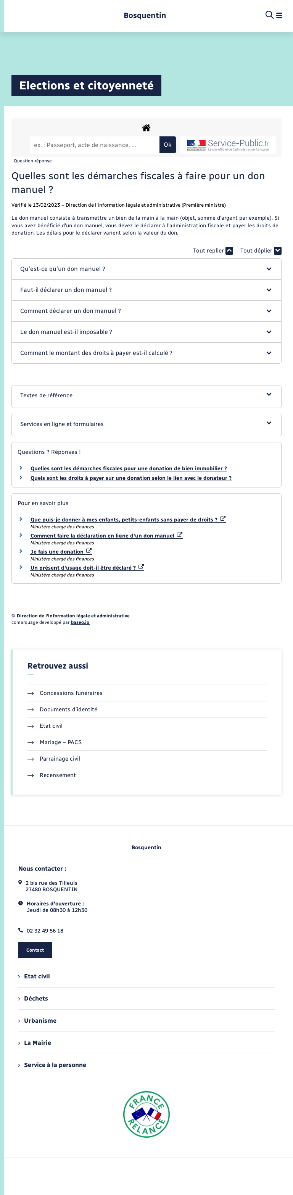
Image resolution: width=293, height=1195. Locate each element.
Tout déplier (261, 251)
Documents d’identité (62, 709)
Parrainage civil (53, 758)
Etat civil (45, 725)
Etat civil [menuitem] (34, 976)
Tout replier (213, 251)
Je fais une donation (61, 552)
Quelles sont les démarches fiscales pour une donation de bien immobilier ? (129, 468)
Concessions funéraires (65, 693)
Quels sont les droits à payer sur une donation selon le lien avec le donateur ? (131, 478)
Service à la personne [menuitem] (52, 1065)
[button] (146, 269)
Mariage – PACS (54, 742)
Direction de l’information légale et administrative (73, 616)
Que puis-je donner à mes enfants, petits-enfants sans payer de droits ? (128, 520)
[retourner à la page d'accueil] (145, 15)
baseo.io (80, 622)
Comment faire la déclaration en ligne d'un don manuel (106, 536)
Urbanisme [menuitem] (37, 1020)
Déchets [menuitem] (33, 998)
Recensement (51, 775)
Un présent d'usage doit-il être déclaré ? (87, 568)
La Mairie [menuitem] (34, 1042)
